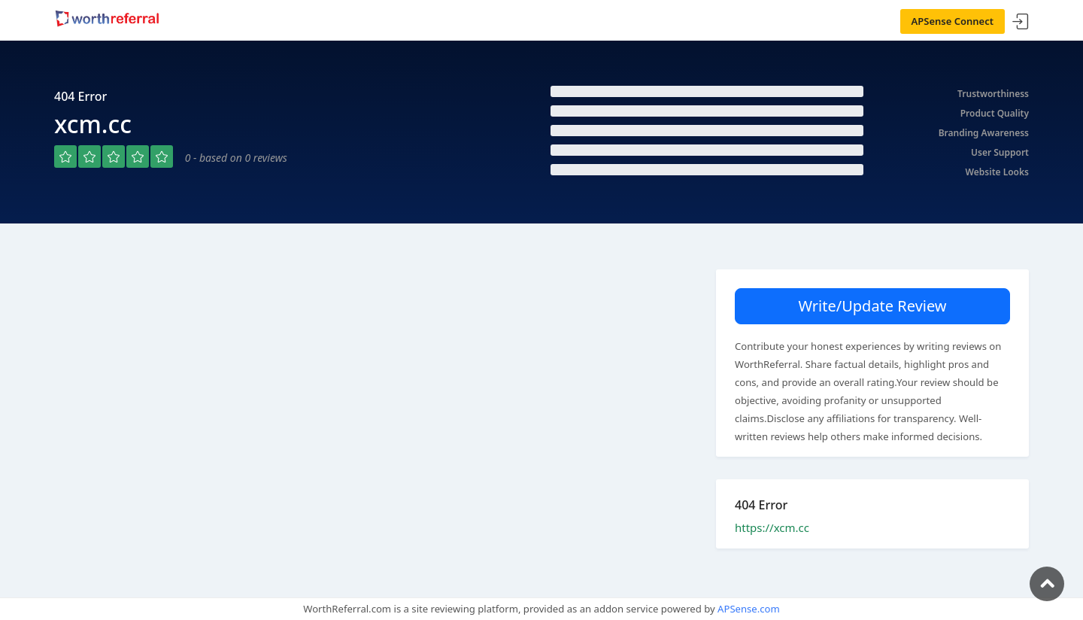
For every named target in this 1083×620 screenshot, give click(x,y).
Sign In (1020, 22)
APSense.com (748, 608)
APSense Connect (953, 21)
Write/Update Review (872, 306)
